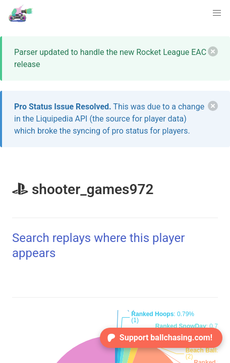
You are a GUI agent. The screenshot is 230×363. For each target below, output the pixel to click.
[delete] (213, 51)
